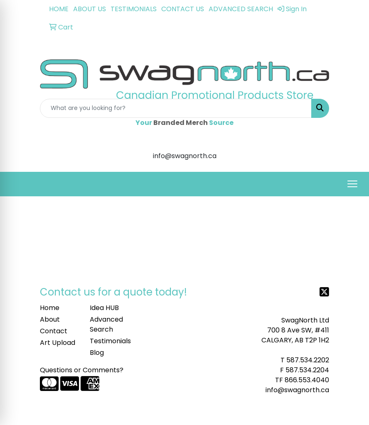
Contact (53, 331)
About (50, 319)
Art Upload (57, 342)
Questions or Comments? (81, 370)
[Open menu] (352, 184)
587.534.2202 (307, 360)
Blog (97, 352)
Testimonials (110, 341)
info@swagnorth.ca (297, 390)
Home (49, 308)
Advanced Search (106, 324)
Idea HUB (104, 308)
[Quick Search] (176, 108)
